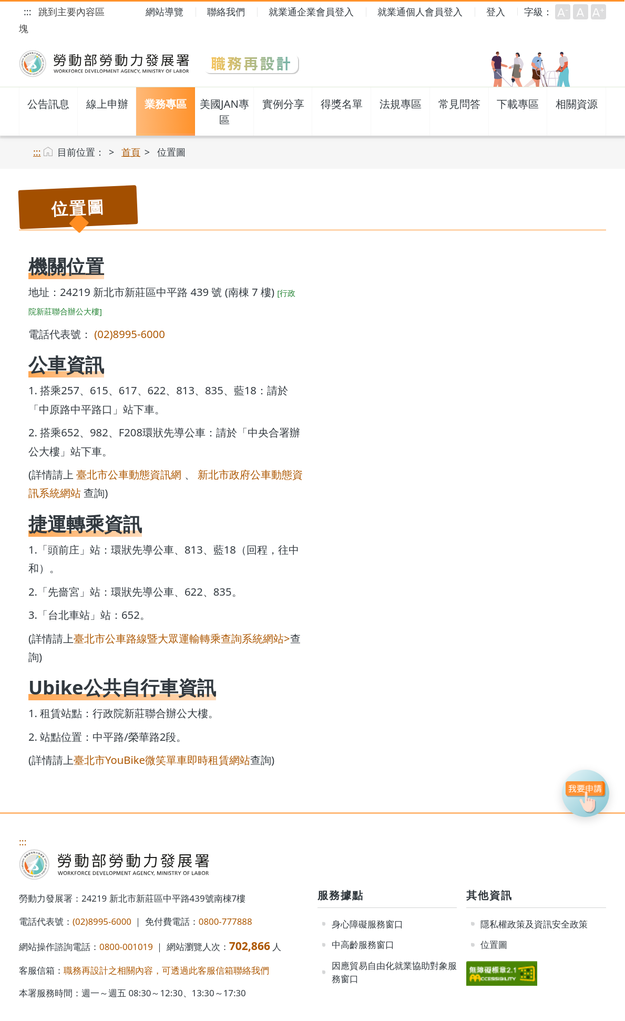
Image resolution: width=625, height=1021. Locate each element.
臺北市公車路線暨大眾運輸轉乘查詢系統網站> (182, 638)
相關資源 (577, 103)
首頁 (130, 152)
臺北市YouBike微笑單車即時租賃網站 (162, 759)
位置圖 (493, 944)
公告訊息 (48, 103)
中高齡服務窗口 (363, 944)
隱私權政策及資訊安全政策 (534, 924)
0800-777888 (225, 921)
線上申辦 (107, 103)
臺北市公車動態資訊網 (128, 474)
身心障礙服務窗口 (367, 924)
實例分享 (283, 103)
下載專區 (518, 103)
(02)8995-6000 (129, 333)
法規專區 (401, 103)
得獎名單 (342, 103)
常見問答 (459, 103)
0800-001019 (126, 947)
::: (27, 11)
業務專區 (166, 103)
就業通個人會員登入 (420, 11)
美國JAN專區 (224, 111)
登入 (495, 11)
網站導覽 (164, 11)
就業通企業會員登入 (311, 11)
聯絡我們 (226, 11)
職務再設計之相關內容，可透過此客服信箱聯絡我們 (166, 970)
